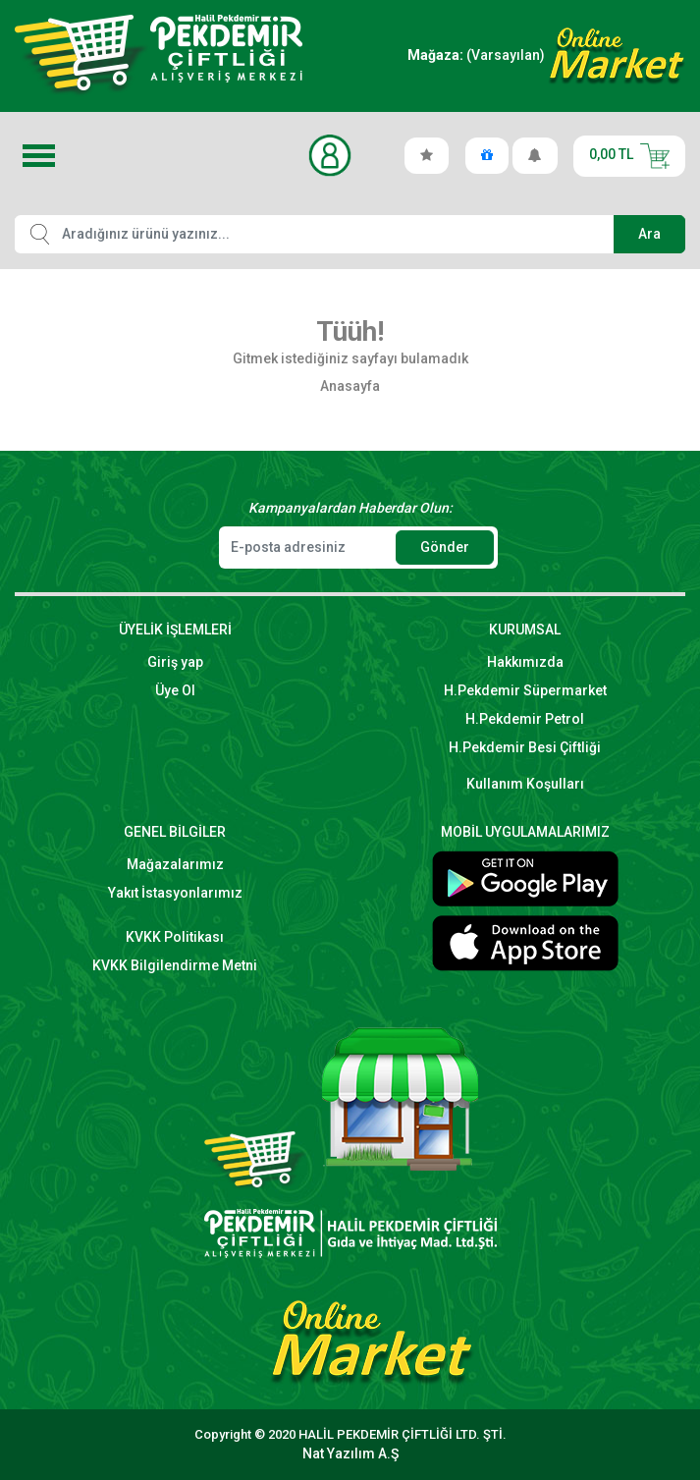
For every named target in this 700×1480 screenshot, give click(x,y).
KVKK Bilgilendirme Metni (174, 965)
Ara (649, 234)
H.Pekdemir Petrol (524, 719)
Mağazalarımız (175, 864)
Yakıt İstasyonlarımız (175, 893)
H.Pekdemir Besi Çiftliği (525, 747)
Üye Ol (175, 690)
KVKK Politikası (175, 937)
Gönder (444, 547)
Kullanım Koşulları (525, 784)
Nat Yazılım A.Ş (350, 1453)
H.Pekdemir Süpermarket (525, 690)
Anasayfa (350, 386)
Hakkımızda (525, 662)
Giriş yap (175, 662)
